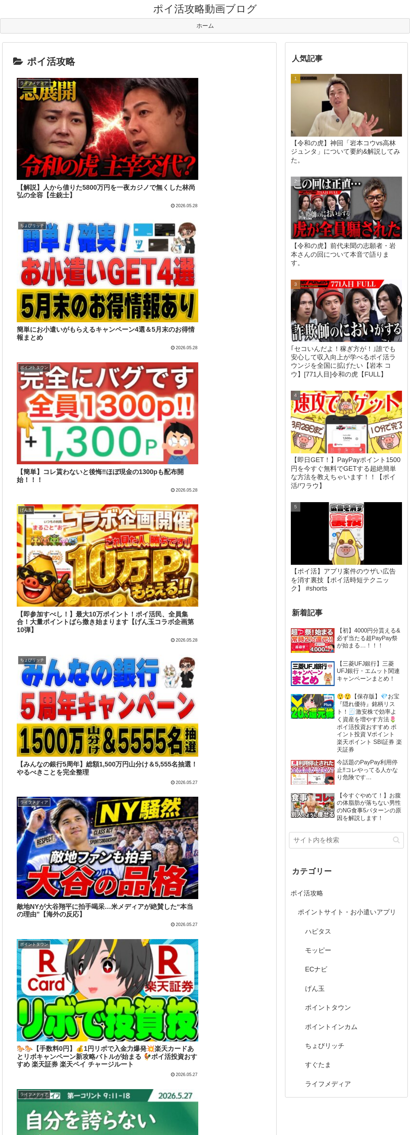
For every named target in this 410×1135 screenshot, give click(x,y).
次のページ (139, 684)
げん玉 (315, 988)
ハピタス (318, 931)
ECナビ (316, 969)
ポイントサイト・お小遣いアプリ (347, 912)
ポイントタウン (328, 1007)
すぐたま (318, 1064)
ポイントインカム (331, 1026)
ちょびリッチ (324, 1045)
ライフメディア (328, 1084)
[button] (396, 840)
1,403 (198, 715)
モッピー (318, 950)
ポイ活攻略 (306, 893)
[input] (346, 840)
